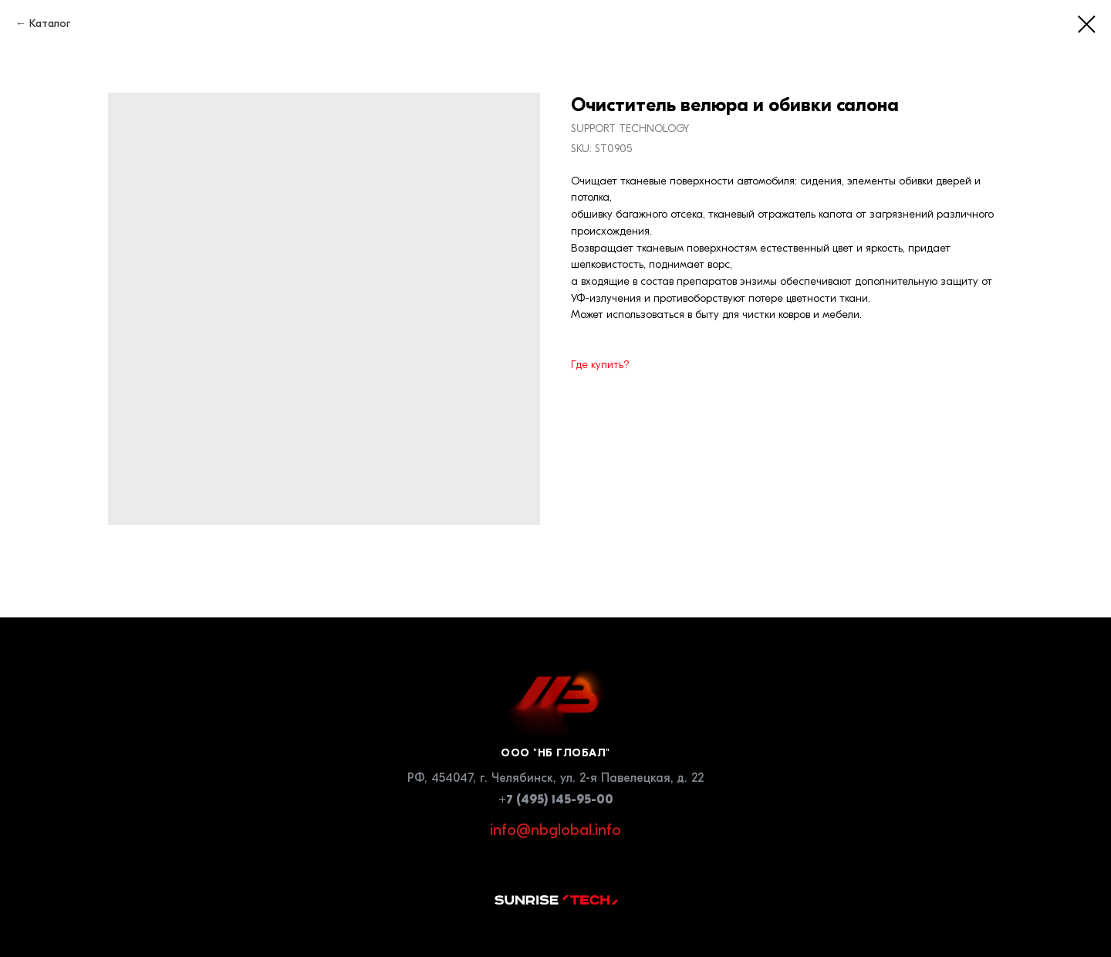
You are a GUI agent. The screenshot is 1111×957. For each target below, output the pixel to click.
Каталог (49, 23)
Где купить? (600, 364)
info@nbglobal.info (555, 830)
